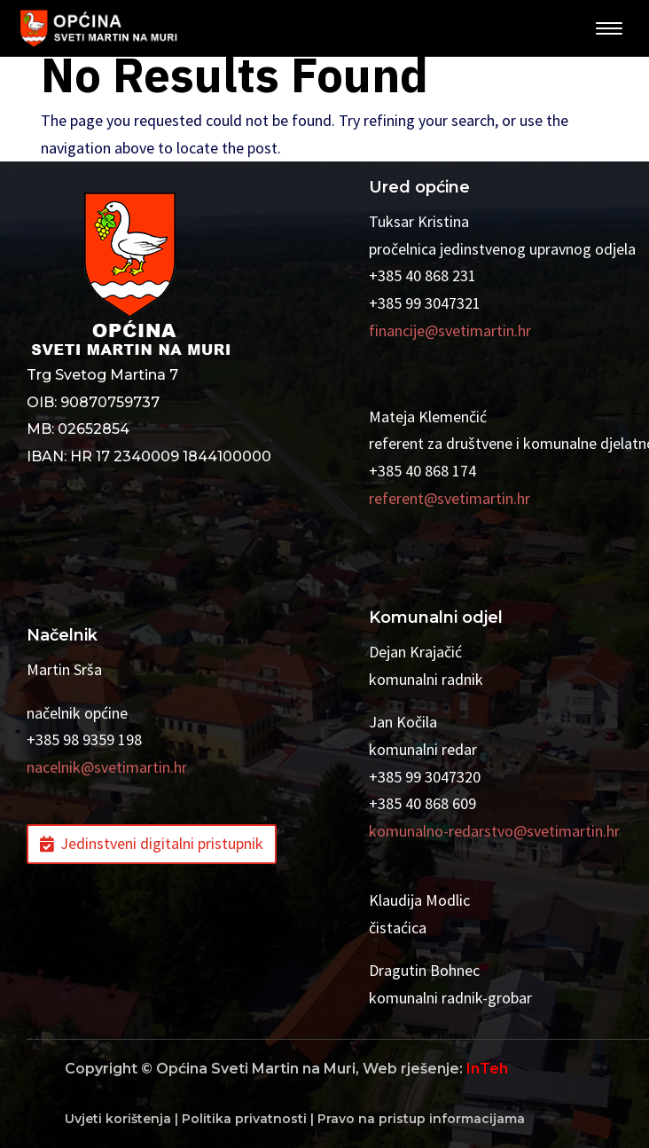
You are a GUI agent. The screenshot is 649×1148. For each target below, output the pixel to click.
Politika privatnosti (244, 1119)
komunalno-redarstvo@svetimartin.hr (494, 831)
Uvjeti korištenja (118, 1119)
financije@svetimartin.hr (450, 330)
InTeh (487, 1068)
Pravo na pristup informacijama (421, 1119)
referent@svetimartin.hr (449, 498)
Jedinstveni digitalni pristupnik (161, 843)
